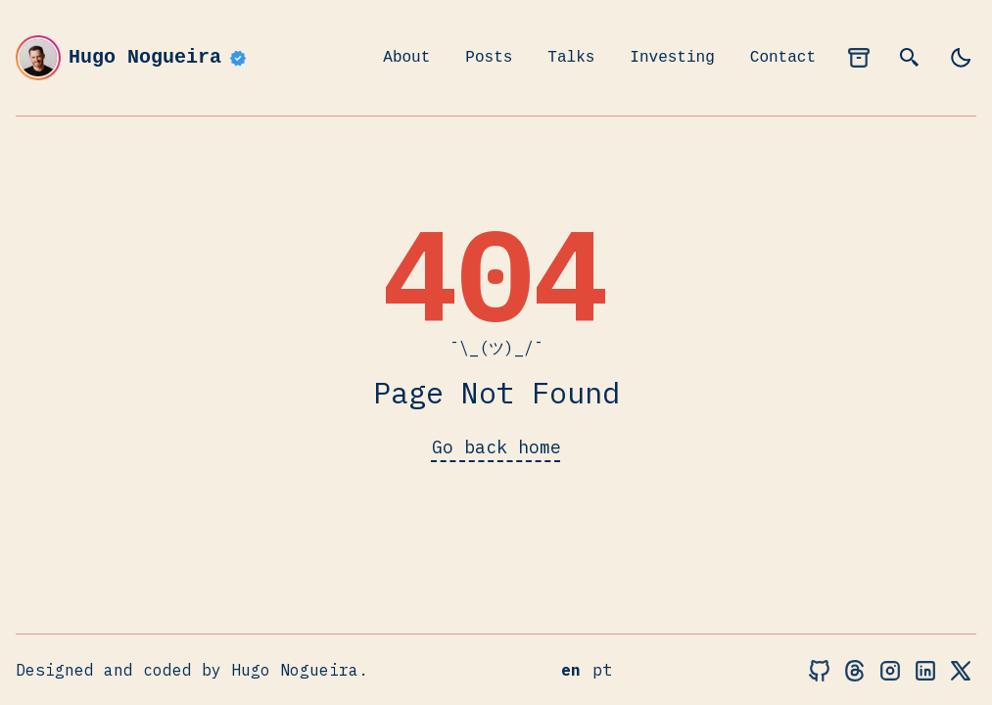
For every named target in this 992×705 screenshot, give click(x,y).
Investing (672, 58)
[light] (960, 57)
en (571, 670)
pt (602, 670)
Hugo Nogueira (132, 57)
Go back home (496, 447)
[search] (909, 57)
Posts (488, 58)
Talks (570, 58)
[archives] (858, 57)
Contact (783, 58)
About (406, 58)
